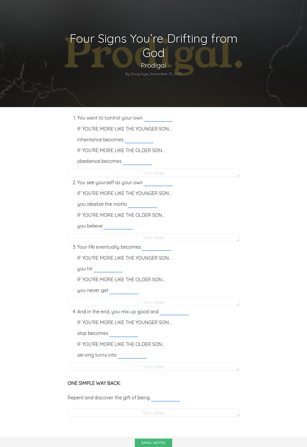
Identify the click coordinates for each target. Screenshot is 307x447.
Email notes (153, 443)
